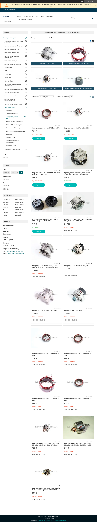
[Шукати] (92, 18)
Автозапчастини (9, 107)
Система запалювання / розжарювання (13, 141)
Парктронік (9, 134)
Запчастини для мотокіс (12, 92)
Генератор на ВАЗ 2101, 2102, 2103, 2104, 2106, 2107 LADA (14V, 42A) (78, 220)
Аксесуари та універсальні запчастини (12, 85)
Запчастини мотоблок (11, 96)
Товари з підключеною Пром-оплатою (13, 41)
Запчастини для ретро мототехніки (11, 56)
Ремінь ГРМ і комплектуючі (14, 125)
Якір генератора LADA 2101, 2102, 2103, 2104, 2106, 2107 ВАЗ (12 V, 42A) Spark (45, 444)
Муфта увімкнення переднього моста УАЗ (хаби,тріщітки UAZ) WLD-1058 (77, 173)
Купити (39, 138)
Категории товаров (9, 38)
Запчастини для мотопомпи (13, 104)
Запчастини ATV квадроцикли (14, 89)
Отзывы (5, 158)
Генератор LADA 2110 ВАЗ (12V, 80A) (76, 265)
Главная (19, 16)
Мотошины (7, 77)
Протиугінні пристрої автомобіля (15, 131)
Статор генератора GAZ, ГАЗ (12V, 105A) (45, 128)
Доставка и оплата (25, 19)
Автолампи (9, 110)
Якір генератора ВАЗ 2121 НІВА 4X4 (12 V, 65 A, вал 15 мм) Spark (46, 173)
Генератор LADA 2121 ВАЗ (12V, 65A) (44, 310)
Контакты (49, 16)
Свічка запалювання (12, 113)
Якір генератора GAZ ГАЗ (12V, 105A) (76, 128)
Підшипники (8, 67)
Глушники (7, 74)
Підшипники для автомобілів (14, 121)
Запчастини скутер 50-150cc (13, 46)
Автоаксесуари (10, 137)
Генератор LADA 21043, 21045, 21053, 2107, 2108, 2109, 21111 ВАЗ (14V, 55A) (45, 266)
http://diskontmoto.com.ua (15, 251)
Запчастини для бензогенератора (9, 99)
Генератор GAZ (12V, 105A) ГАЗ (74, 310)
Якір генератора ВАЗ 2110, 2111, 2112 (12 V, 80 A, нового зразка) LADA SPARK (46, 489)
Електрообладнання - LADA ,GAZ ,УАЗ (16, 117)
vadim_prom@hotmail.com (15, 253)
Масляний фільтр (11, 145)
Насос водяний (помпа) (13, 128)
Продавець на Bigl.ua (48, 518)
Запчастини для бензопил (12, 64)
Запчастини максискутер (12, 49)
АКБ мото (7, 71)
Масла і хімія (8, 81)
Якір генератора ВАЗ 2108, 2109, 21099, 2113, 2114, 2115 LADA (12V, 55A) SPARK (77, 444)
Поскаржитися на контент (45, 520)
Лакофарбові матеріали (12, 149)
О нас (42, 16)
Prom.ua (58, 516)
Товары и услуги (30, 16)
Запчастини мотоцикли (11, 52)
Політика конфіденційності (60, 520)
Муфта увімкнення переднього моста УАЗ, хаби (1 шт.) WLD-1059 (45, 220)
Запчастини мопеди (10, 61)
